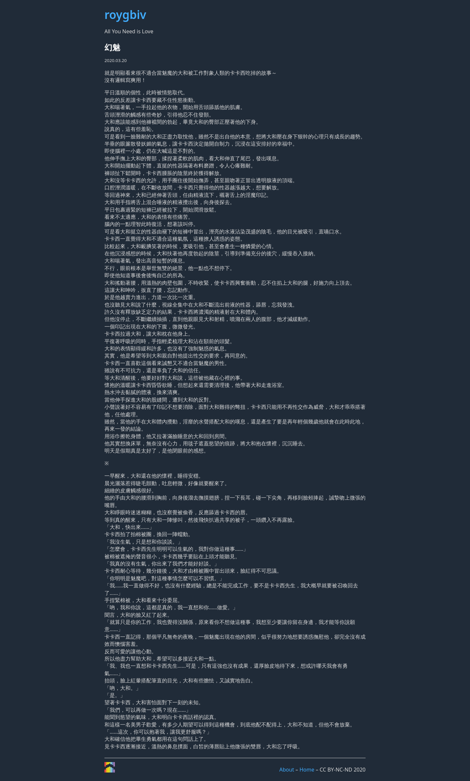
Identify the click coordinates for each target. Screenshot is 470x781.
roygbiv (125, 14)
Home (306, 769)
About (286, 769)
